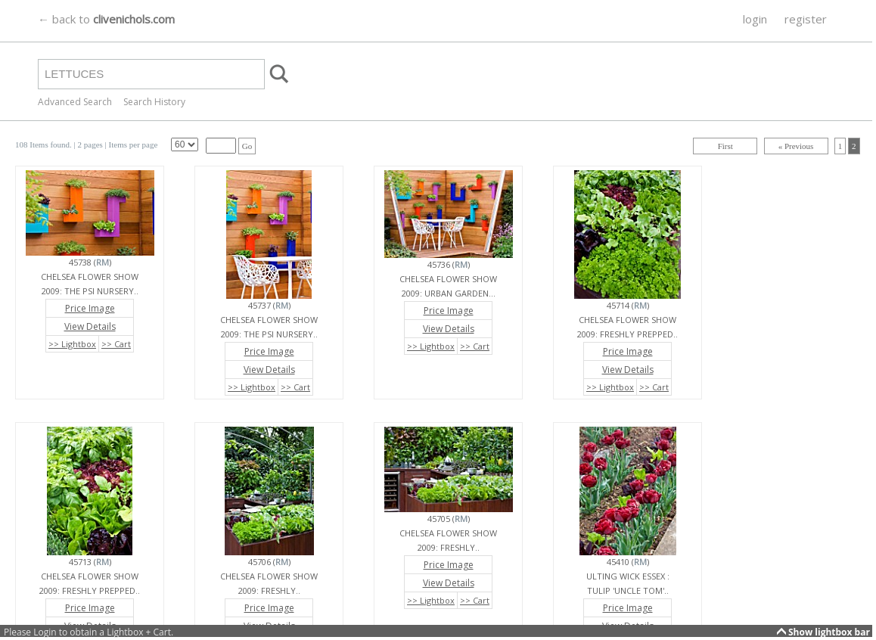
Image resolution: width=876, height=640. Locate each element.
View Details (90, 326)
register (805, 18)
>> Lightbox (72, 344)
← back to (106, 18)
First (725, 146)
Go (247, 146)
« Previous (796, 146)
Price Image (90, 308)
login (755, 18)
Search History (154, 101)
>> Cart (116, 344)
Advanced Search (75, 101)
